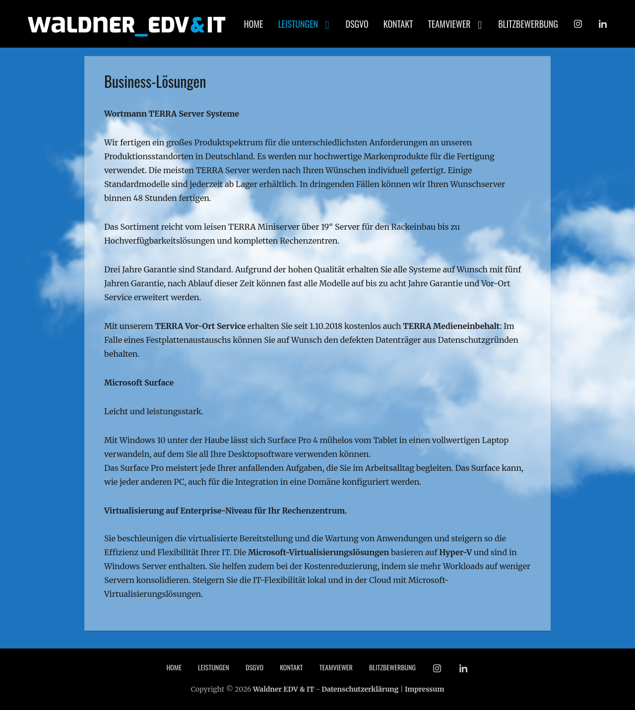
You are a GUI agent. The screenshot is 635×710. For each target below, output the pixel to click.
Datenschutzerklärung (359, 689)
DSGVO (357, 23)
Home (253, 23)
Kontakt (398, 23)
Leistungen (298, 23)
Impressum (424, 689)
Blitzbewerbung (528, 23)
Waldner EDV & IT (284, 689)
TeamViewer (449, 23)
